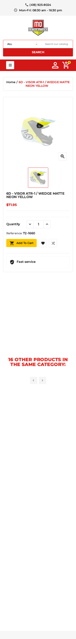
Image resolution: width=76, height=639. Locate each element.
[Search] (56, 44)
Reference (14, 233)
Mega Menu (10, 65)
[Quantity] (38, 224)
